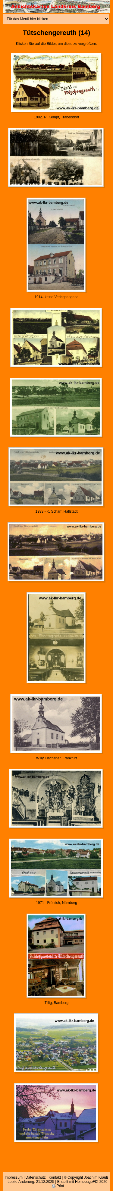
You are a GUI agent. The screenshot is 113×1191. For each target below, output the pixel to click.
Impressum (14, 1177)
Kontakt (55, 1177)
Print (58, 1186)
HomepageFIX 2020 (91, 1182)
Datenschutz (36, 1177)
